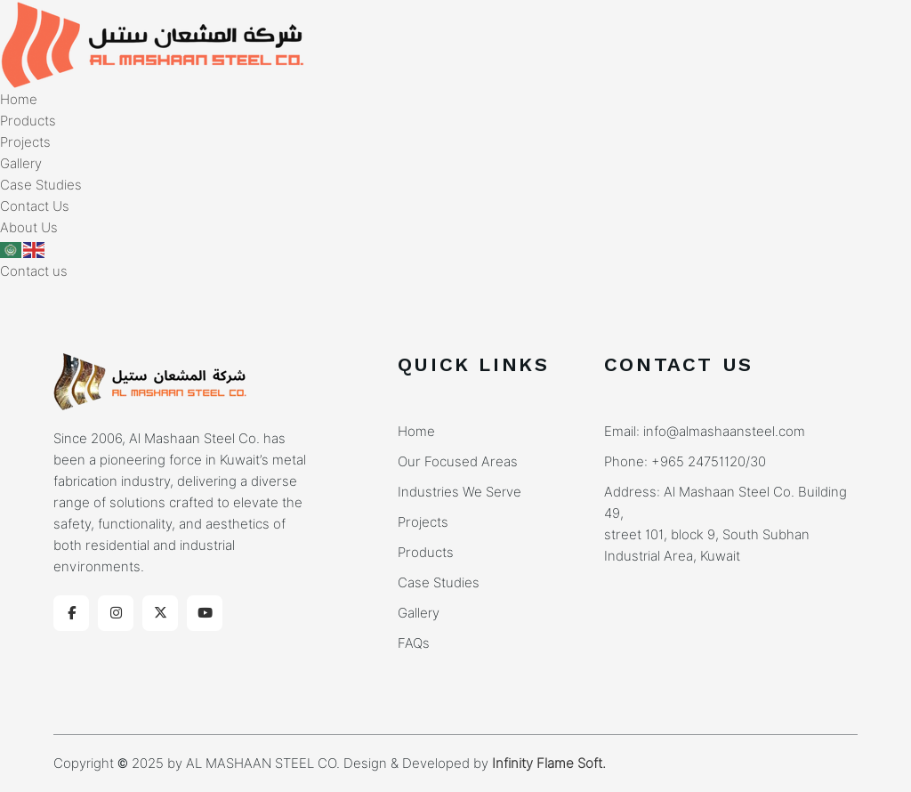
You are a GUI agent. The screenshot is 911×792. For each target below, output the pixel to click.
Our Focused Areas (458, 462)
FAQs (414, 643)
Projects (25, 142)
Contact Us (34, 206)
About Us (29, 228)
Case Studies (41, 185)
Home (18, 100)
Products (28, 121)
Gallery (21, 164)
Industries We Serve (459, 492)
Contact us (34, 271)
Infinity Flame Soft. (549, 764)
